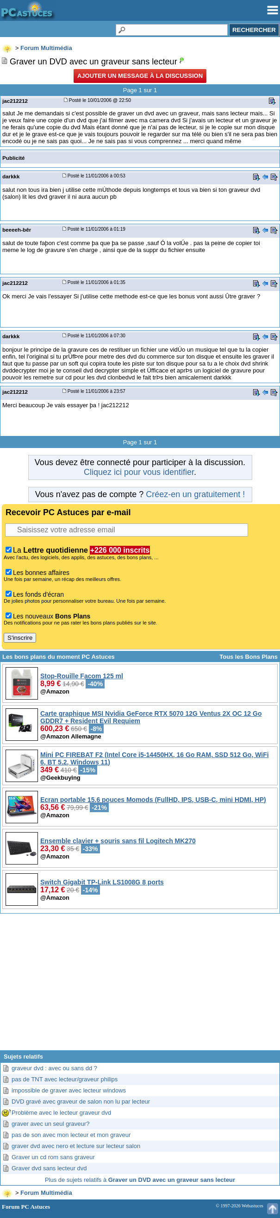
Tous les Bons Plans (248, 656)
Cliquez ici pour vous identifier (139, 472)
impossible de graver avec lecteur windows (69, 1090)
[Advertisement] (140, 985)
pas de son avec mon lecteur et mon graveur (71, 1134)
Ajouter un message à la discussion (140, 75)
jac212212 (15, 101)
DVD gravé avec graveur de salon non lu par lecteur (81, 1101)
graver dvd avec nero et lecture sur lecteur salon (76, 1145)
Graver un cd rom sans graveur (53, 1157)
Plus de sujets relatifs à (140, 1179)
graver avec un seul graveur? (50, 1123)
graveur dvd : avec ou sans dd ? (54, 1068)
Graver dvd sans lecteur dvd (49, 1168)
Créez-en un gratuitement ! (195, 494)
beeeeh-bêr (16, 230)
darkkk (11, 176)
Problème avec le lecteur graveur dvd (61, 1112)
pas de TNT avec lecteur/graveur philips (65, 1079)
